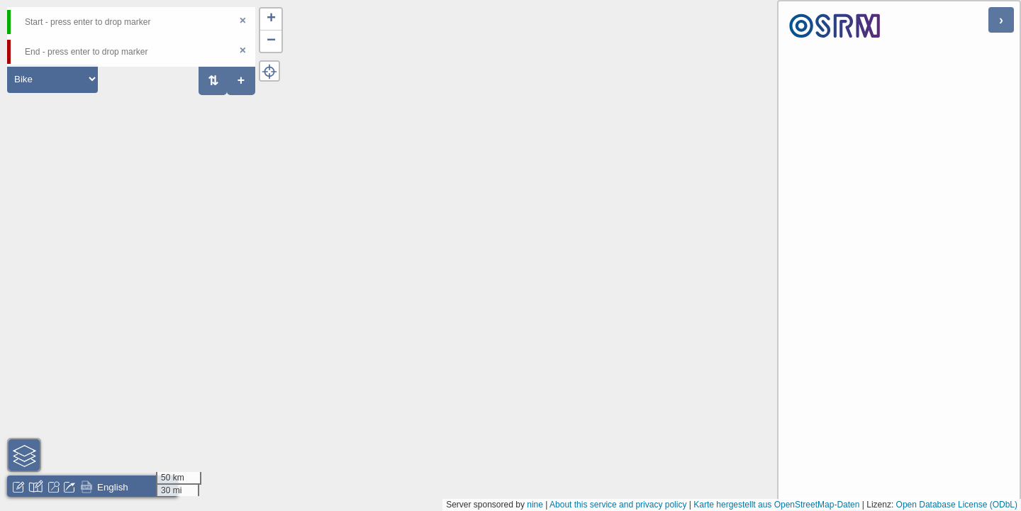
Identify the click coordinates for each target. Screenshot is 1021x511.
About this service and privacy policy (617, 505)
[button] (270, 20)
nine (535, 505)
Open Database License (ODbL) (956, 505)
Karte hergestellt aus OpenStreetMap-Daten (776, 505)
